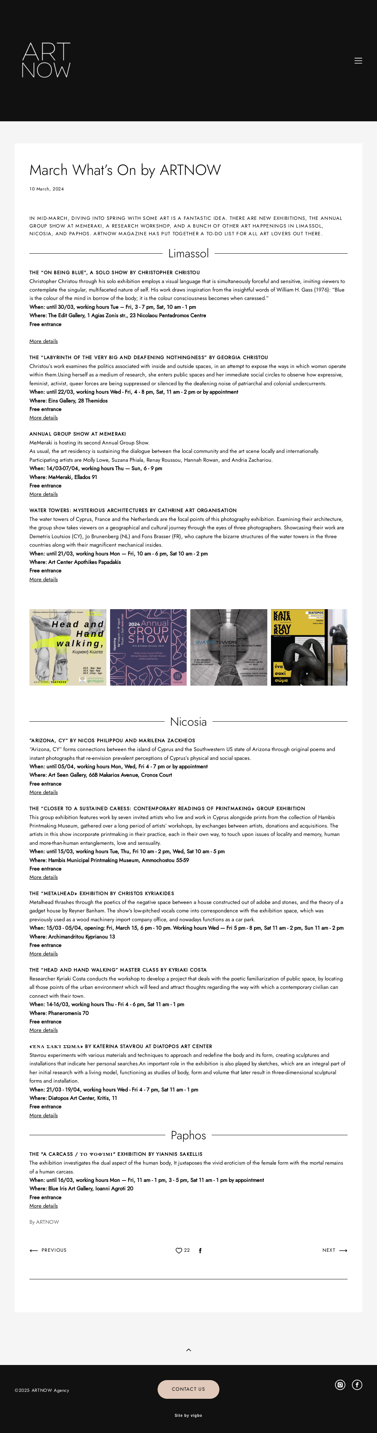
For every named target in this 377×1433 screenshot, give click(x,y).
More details (43, 792)
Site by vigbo (188, 1416)
